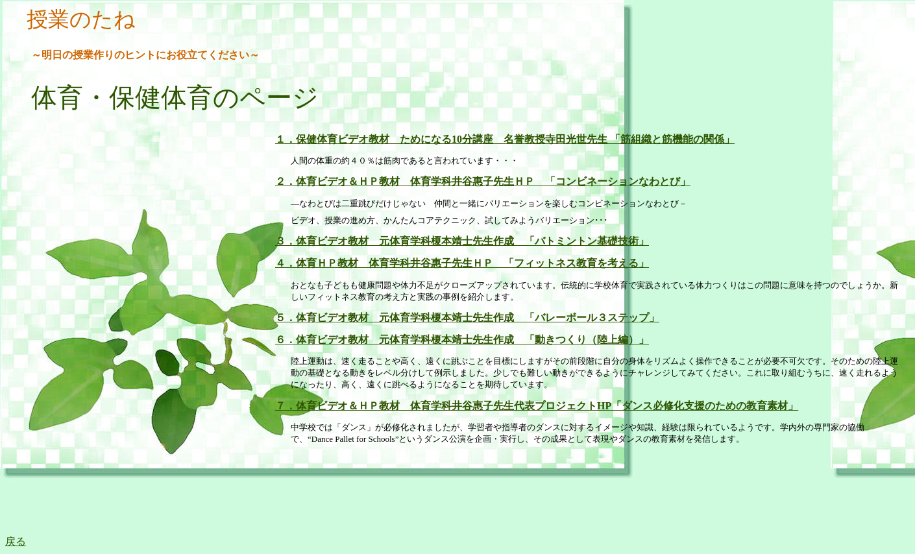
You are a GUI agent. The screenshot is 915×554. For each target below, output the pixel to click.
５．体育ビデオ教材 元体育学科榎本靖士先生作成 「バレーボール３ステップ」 (467, 317)
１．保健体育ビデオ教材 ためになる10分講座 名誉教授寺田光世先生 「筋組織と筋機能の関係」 (505, 139)
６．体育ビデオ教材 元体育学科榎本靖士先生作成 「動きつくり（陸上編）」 (462, 339)
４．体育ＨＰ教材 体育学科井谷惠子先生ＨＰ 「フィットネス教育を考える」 (462, 263)
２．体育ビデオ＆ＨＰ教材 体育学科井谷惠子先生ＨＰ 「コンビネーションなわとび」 (482, 181)
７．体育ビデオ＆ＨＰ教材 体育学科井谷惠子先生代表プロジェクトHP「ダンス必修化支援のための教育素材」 (536, 405)
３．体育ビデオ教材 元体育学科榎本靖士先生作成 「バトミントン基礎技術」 (462, 241)
